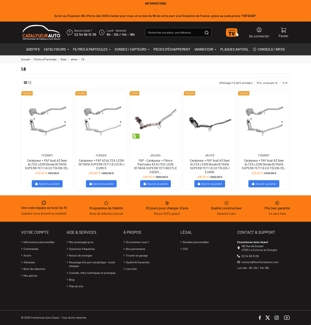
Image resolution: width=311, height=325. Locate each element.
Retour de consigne (80, 255)
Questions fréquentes (82, 248)
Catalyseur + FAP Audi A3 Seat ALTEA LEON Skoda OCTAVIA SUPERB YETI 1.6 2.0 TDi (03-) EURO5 (210, 166)
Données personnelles (196, 242)
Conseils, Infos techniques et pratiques (92, 272)
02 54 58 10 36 (85, 35)
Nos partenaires (135, 248)
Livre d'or (131, 268)
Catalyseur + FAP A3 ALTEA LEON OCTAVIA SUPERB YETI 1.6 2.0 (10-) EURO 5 (101, 164)
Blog (71, 279)
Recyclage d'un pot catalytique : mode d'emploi (92, 264)
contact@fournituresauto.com (259, 262)
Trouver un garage (137, 255)
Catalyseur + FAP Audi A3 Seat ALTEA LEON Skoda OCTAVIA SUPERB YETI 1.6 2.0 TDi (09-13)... (47, 164)
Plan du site (76, 286)
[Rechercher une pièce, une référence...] (206, 32)
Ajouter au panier (47, 183)
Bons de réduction (34, 268)
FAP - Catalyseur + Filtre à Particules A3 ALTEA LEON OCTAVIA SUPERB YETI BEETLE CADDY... (155, 166)
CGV (185, 248)
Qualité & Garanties (138, 262)
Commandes (31, 248)
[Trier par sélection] (267, 83)
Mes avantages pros (81, 242)
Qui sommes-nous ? (137, 242)
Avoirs (27, 255)
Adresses (29, 262)
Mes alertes (30, 275)
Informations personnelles (39, 242)
